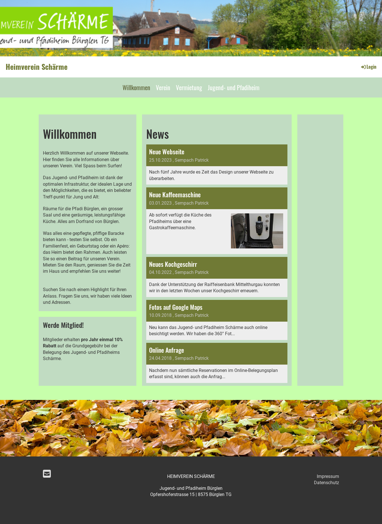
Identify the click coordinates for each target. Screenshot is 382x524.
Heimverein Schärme (36, 67)
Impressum (328, 476)
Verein (163, 87)
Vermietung (189, 87)
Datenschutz (326, 482)
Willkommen (136, 87)
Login (368, 66)
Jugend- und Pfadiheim (233, 87)
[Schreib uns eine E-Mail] (47, 474)
